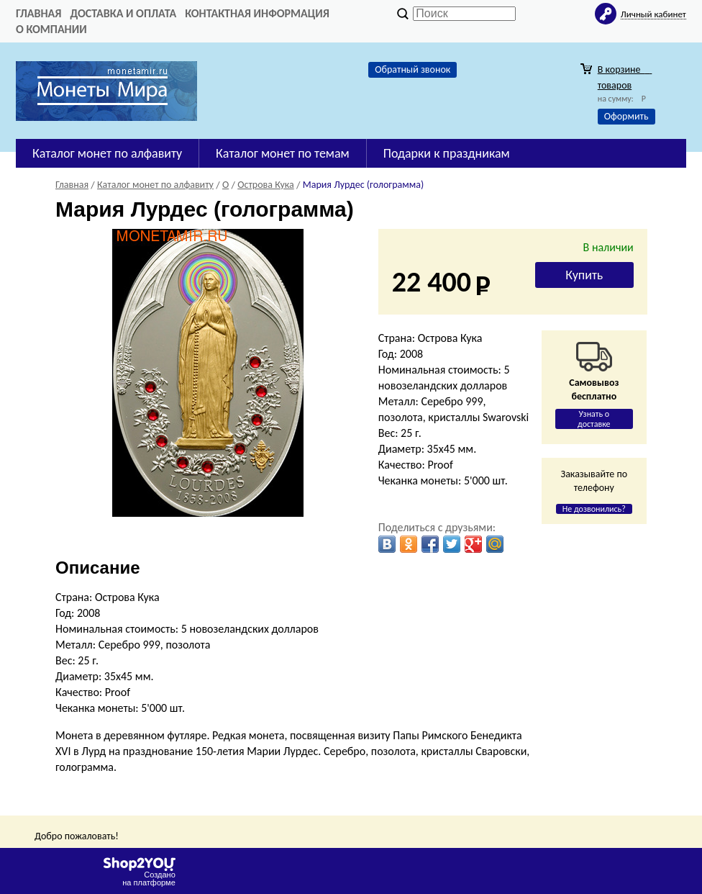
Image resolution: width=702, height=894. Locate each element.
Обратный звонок (412, 69)
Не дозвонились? (594, 509)
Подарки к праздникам (446, 153)
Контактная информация (257, 13)
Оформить (626, 116)
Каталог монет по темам (283, 153)
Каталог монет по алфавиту (107, 153)
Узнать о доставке (594, 419)
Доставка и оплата (123, 13)
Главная (38, 13)
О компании (51, 29)
